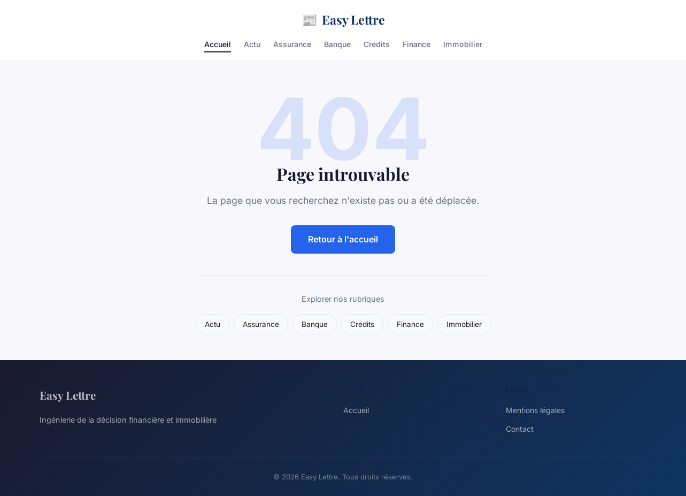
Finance (416, 44)
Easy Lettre (343, 19)
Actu (252, 44)
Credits (377, 44)
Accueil (217, 44)
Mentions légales (535, 410)
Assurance (292, 44)
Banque (337, 44)
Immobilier (462, 44)
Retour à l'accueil (343, 239)
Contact (520, 428)
